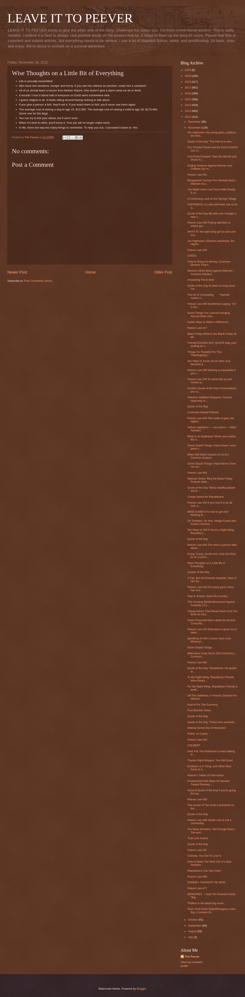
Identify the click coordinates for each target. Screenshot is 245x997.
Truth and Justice (197, 838)
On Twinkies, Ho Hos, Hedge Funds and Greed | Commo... (211, 522)
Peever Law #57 (197, 850)
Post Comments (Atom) (38, 280)
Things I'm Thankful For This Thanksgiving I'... (204, 353)
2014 (188, 105)
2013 (188, 110)
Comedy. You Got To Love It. (204, 855)
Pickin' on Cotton (197, 733)
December (194, 121)
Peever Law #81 (197, 472)
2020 (188, 70)
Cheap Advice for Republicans (205, 496)
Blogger (141, 988)
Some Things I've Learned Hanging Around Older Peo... (208, 314)
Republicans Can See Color (204, 870)
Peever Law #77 (197, 888)
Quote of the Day (197, 406)
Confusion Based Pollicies (203, 412)
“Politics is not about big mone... (206, 903)
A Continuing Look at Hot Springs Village (211, 198)
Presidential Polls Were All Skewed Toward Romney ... (208, 782)
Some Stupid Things (199, 647)
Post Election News (199, 710)
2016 (188, 93)
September (195, 925)
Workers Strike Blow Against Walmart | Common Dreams (210, 272)
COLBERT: (194, 745)
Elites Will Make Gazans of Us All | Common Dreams (208, 456)
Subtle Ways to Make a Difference (207, 322)
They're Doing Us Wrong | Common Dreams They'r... (208, 263)
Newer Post (17, 272)
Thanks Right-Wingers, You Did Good (210, 760)
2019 (188, 75)
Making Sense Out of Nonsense (206, 727)
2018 (188, 81)
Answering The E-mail (200, 279)
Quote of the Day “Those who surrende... (212, 722)
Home (91, 272)
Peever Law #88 (197, 876)
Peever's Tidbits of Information (205, 775)
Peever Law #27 (197, 327)
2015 (188, 99)
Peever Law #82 (197, 662)
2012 (188, 116)
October (193, 919)
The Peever (192, 956)
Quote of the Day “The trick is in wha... (210, 141)
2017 (188, 87)
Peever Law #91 (197, 174)
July (190, 937)
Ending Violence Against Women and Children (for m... (209, 167)
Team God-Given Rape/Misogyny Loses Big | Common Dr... (211, 910)
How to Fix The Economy (202, 704)
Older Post (163, 272)
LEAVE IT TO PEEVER (70, 18)
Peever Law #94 (197, 250)
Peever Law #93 (197, 739)
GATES (191, 255)
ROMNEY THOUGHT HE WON (206, 882)
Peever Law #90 (197, 799)
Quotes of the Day (198, 572)
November (194, 127)
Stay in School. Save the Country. (207, 596)
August (192, 931)
